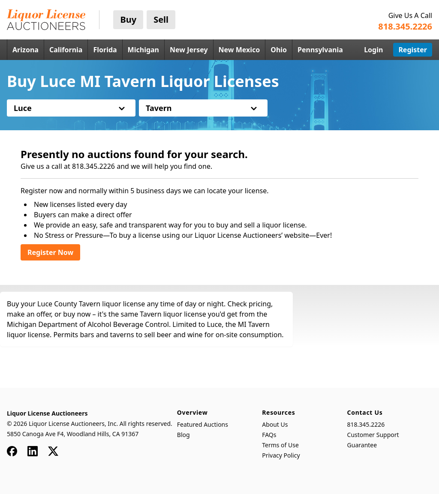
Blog (183, 435)
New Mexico (239, 49)
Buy (128, 19)
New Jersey (189, 49)
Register (412, 49)
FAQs (269, 435)
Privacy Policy (281, 455)
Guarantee (362, 445)
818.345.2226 (366, 424)
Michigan (143, 49)
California (66, 49)
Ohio (279, 49)
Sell (160, 19)
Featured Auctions (202, 424)
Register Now (50, 252)
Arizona (25, 49)
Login (373, 49)
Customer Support (373, 435)
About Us (275, 424)
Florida (105, 49)
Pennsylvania (320, 49)
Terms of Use (280, 445)
